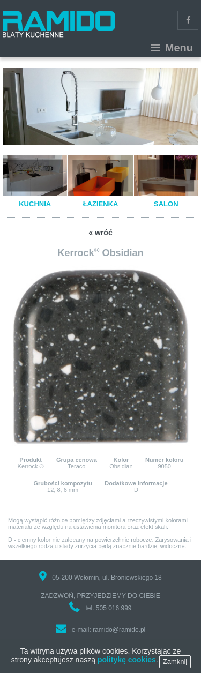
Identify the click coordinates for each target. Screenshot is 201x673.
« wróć (100, 232)
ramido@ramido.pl (119, 629)
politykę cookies (127, 663)
